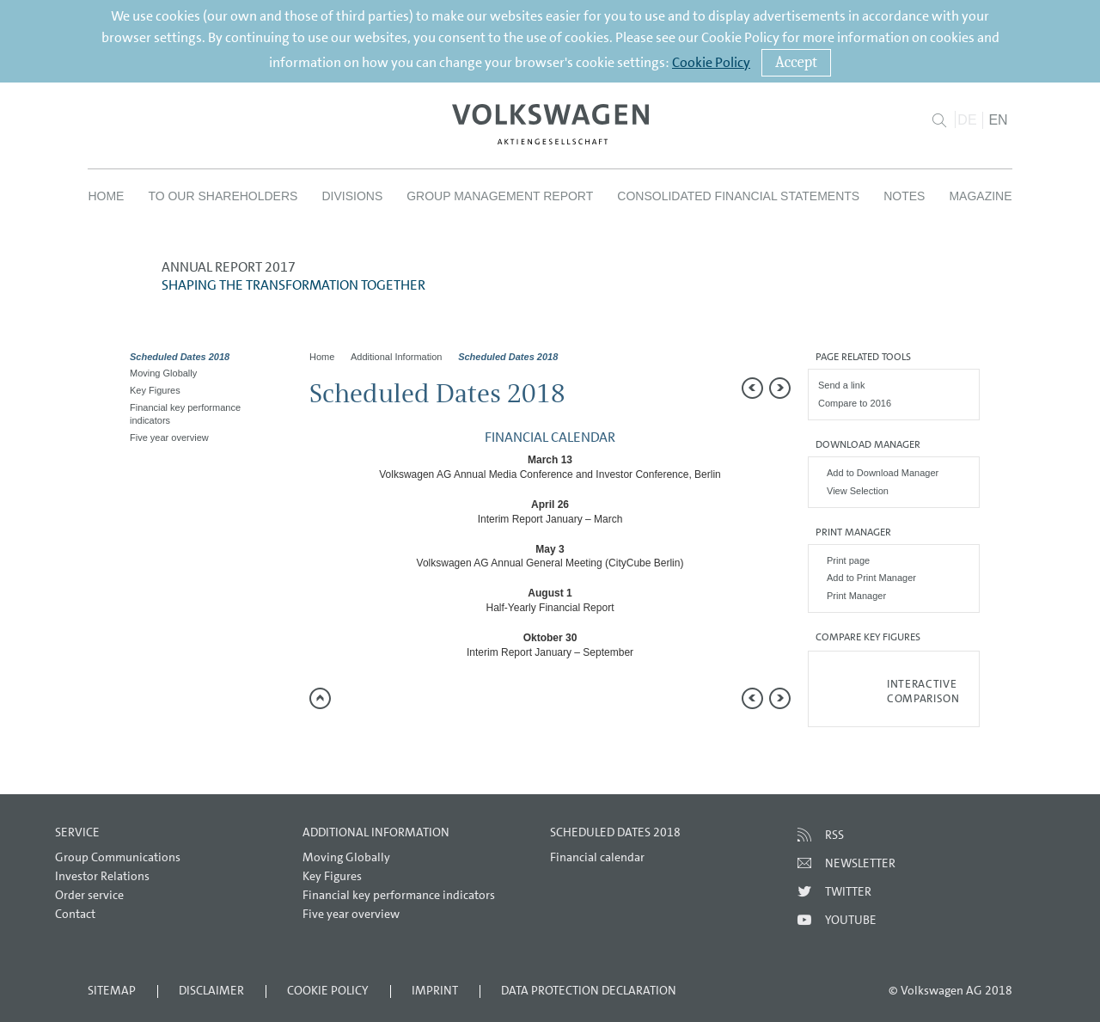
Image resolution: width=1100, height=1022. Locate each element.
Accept (796, 62)
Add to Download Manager (882, 473)
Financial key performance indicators (185, 413)
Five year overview (169, 437)
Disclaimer (211, 990)
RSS (834, 834)
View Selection (858, 491)
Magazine (980, 196)
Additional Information (396, 357)
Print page (848, 560)
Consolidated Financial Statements (738, 196)
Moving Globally (163, 373)
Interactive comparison (923, 691)
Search (939, 120)
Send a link (841, 385)
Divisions (351, 196)
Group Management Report (499, 196)
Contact (75, 913)
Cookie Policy (711, 62)
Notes (904, 196)
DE (966, 120)
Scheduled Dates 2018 (179, 357)
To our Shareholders (222, 196)
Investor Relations (102, 876)
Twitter (848, 891)
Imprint (435, 990)
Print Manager (856, 596)
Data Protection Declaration (588, 990)
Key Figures (155, 390)
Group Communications (117, 857)
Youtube (851, 919)
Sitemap (112, 990)
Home (106, 196)
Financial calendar (597, 857)
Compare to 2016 (854, 403)
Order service (89, 895)
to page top (320, 698)
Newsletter (860, 863)
